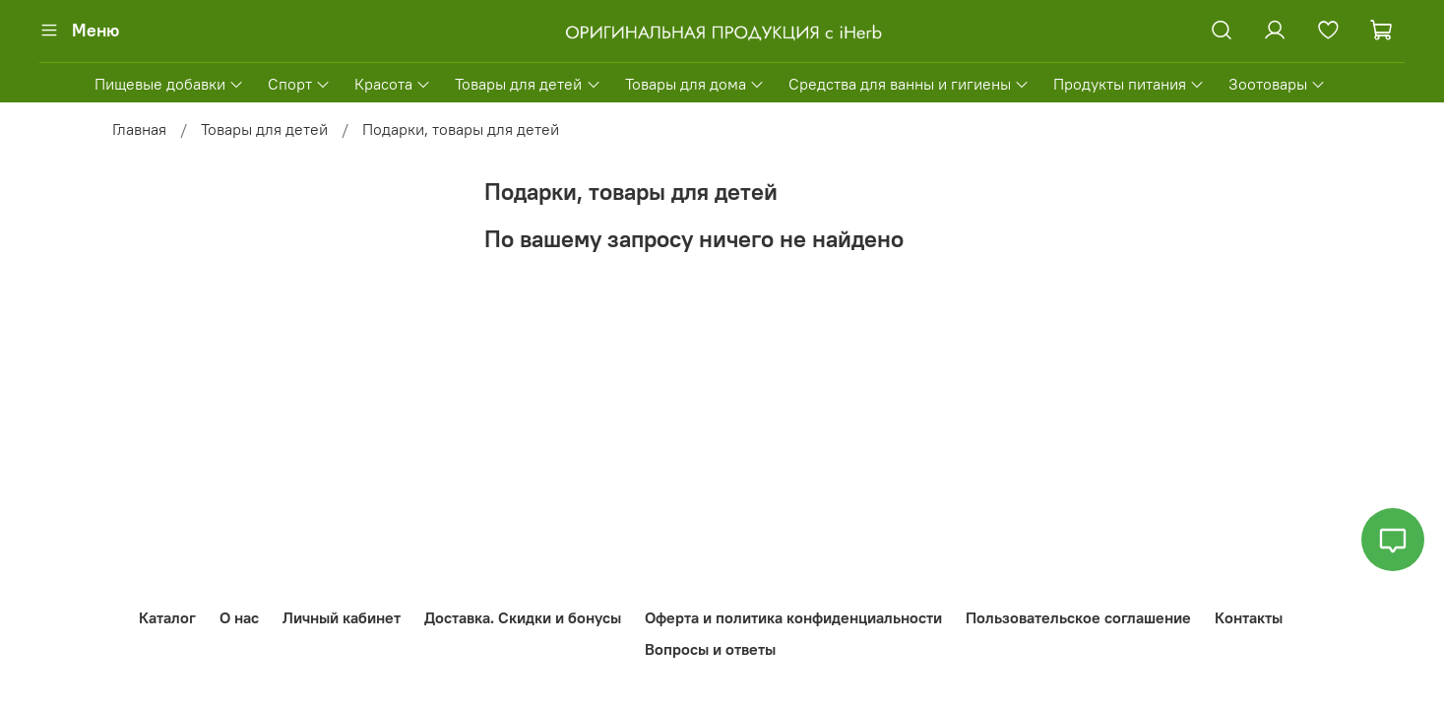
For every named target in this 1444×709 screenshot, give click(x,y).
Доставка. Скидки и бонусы (522, 617)
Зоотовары (1277, 84)
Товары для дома (695, 84)
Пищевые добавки (169, 84)
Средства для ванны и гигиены (909, 84)
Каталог (167, 617)
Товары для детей (527, 84)
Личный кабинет (342, 617)
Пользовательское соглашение (1078, 617)
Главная (139, 129)
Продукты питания (1129, 84)
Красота (392, 84)
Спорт (299, 84)
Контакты (1249, 617)
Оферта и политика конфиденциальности (793, 617)
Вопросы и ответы (710, 649)
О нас (239, 617)
